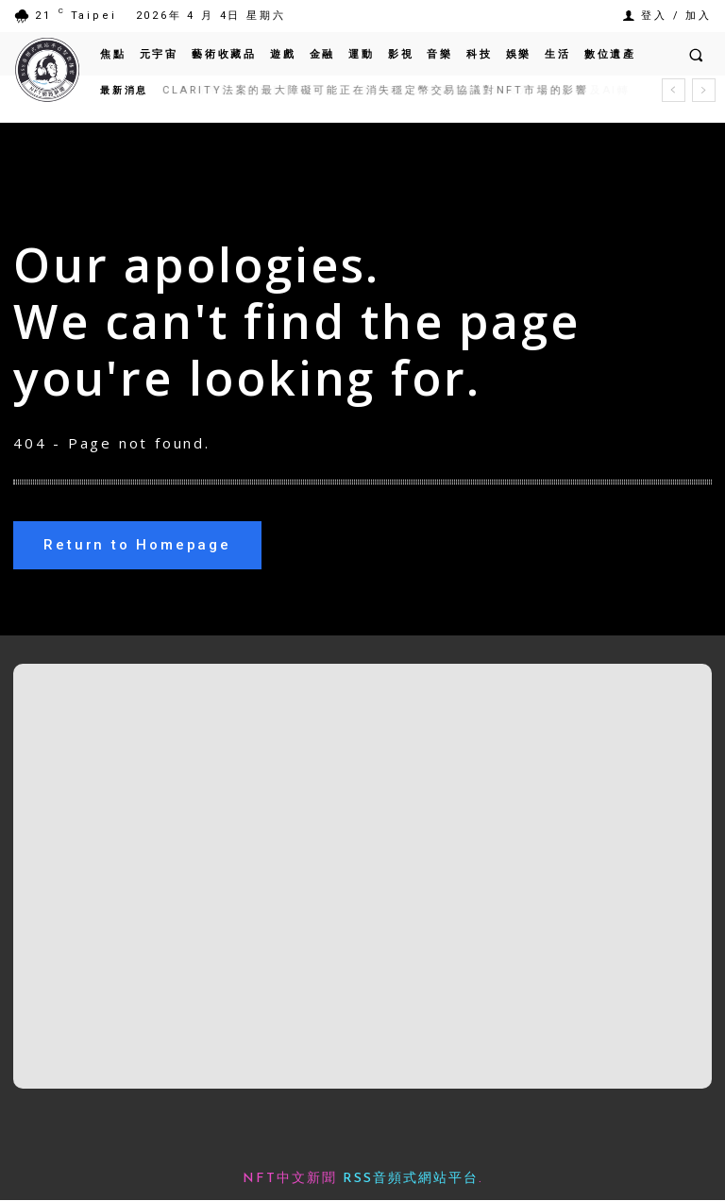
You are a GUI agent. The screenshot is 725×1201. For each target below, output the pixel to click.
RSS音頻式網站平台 (411, 1180)
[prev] (673, 90)
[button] (696, 55)
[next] (704, 90)
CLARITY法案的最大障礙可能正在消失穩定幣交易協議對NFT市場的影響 (375, 90)
